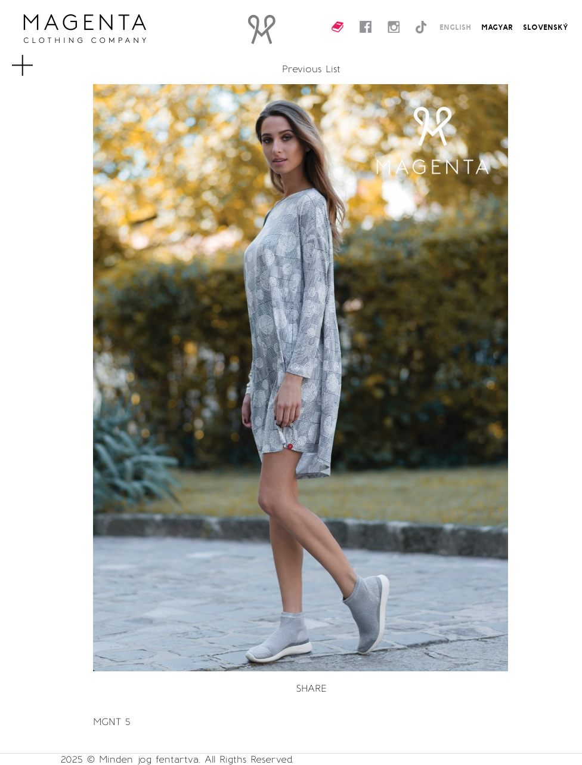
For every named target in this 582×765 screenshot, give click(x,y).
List (333, 69)
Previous (301, 69)
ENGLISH (455, 27)
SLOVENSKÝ (545, 27)
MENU (38, 59)
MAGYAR (497, 27)
